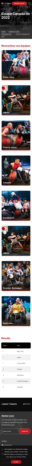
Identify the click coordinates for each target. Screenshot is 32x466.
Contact (4, 441)
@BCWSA (26, 404)
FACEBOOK (8, 445)
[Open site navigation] (29, 3)
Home (3, 32)
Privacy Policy (21, 457)
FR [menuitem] (10, 3)
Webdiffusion (19, 3)
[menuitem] (8, 3)
